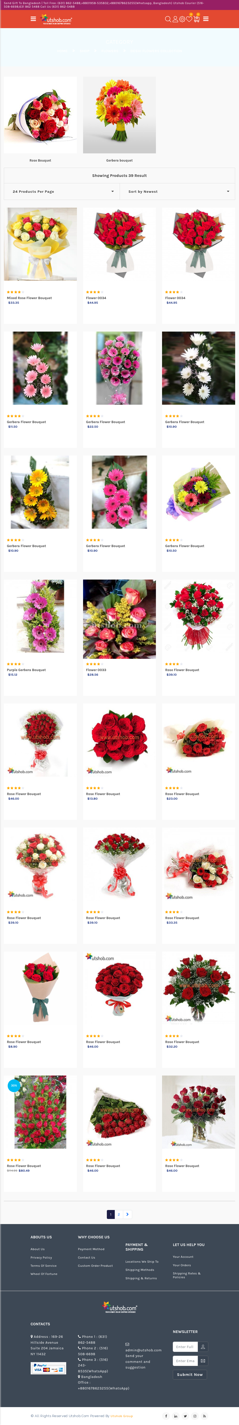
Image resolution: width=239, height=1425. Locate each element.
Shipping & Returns (141, 1278)
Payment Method (91, 1249)
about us (38, 1249)
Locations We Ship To (142, 1261)
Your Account (183, 1257)
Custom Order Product (95, 1266)
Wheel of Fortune (44, 1274)
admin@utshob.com (144, 1350)
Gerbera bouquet (119, 160)
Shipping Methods (140, 1270)
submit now (190, 1374)
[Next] (127, 1214)
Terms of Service (44, 1266)
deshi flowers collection (156, 51)
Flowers (109, 51)
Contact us (86, 1257)
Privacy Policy (41, 1257)
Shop (84, 51)
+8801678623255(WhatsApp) (103, 1388)
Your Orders (182, 1265)
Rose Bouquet (40, 160)
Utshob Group (122, 1416)
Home (62, 51)
